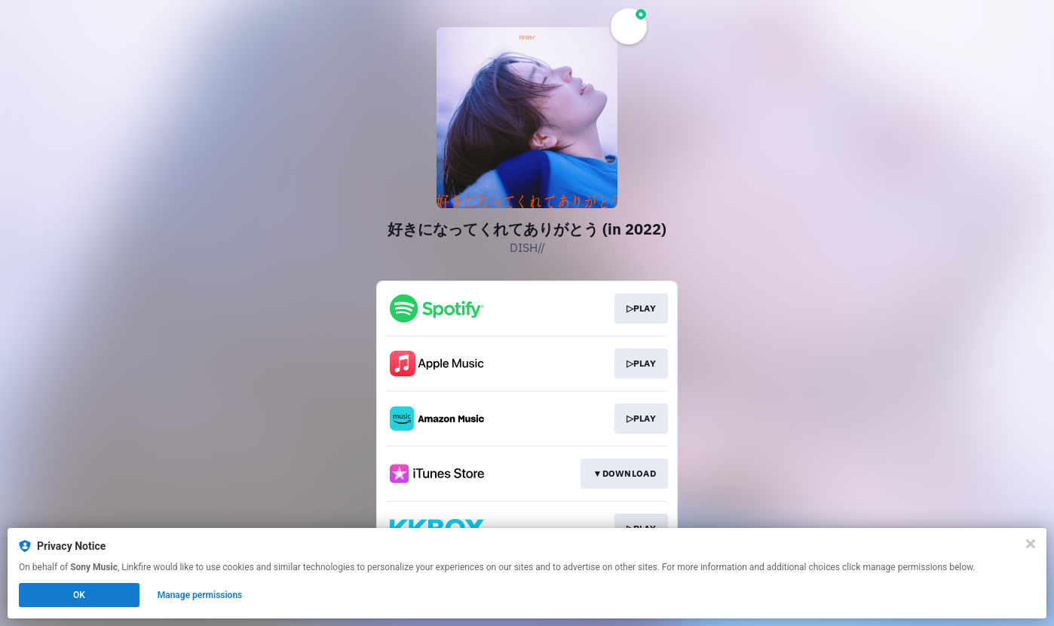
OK (79, 595)
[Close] (1031, 544)
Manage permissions (200, 595)
